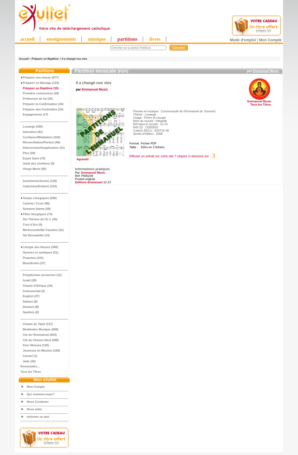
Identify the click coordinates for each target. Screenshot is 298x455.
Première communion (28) (39, 93)
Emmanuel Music (266, 71)
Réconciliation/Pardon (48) (40, 142)
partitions (127, 39)
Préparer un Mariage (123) (39, 82)
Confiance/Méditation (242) (40, 137)
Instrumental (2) (32, 291)
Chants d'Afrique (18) (36, 285)
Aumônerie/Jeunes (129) (38, 180)
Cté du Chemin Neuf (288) (39, 340)
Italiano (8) (29, 301)
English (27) (29, 296)
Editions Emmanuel (88, 182)
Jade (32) (28, 361)
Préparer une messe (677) (39, 77)
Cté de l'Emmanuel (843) (38, 334)
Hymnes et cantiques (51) (39, 252)
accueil (27, 39)
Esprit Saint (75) (32, 158)
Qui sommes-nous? (40, 394)
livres (155, 39)
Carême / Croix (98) (35, 203)
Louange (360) (31, 126)
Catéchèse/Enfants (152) (38, 186)
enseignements (61, 39)
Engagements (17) (34, 114)
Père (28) (27, 153)
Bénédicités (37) (32, 263)
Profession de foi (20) (36, 98)
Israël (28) (28, 280)
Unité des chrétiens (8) (37, 163)
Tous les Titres (30, 371)
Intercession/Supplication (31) (42, 147)
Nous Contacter (38, 401)
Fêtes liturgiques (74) (36, 214)
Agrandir (100, 158)
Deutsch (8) (29, 306)
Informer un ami (38, 416)
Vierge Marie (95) (33, 168)
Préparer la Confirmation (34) (42, 104)
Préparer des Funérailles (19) (41, 109)
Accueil (24, 58)
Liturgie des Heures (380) (39, 247)
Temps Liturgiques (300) (38, 198)
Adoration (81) (31, 131)
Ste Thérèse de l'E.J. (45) (38, 219)
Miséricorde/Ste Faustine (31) (42, 230)
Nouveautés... (30, 366)
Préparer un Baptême (45, 58)
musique (97, 39)
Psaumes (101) (31, 257)
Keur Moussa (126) (34, 345)
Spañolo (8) (29, 312)
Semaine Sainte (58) (35, 208)
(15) (39, 88)
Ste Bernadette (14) (35, 235)
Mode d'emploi (243, 40)
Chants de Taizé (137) (36, 324)
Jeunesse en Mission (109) (40, 350)
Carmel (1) (28, 355)
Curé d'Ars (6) (31, 224)
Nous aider (34, 409)
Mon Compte (270, 40)
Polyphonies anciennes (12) (41, 275)
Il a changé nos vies (74, 58)
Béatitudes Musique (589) (39, 329)
